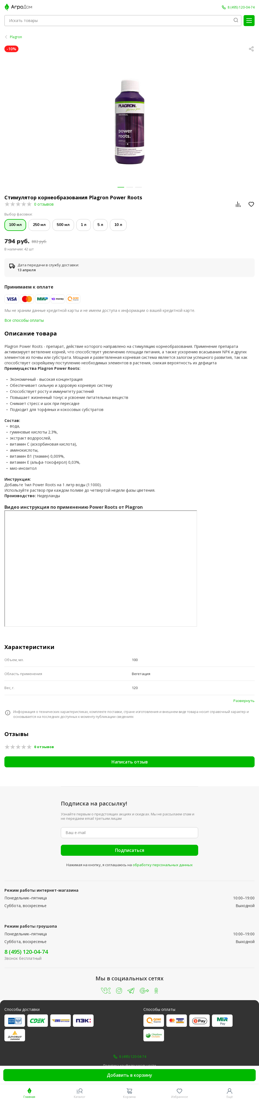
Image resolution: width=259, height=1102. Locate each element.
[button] (121, 187)
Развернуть (244, 700)
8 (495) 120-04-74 (26, 952)
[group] (129, 122)
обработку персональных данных (163, 864)
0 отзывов (44, 204)
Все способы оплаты (24, 320)
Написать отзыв (129, 762)
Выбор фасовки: (18, 214)
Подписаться (129, 850)
